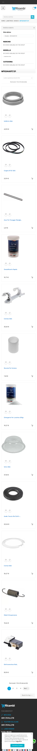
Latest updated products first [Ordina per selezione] (18, 78)
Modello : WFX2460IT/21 (11, 36)
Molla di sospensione (10, 615)
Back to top (27, 695)
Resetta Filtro (7, 56)
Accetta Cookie (17, 745)
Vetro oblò (7, 467)
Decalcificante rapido (10, 269)
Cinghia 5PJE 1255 (9, 170)
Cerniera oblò (8, 319)
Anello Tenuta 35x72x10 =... (12, 516)
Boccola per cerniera (10, 368)
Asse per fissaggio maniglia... (13, 220)
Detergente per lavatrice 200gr (14, 417)
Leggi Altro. (19, 741)
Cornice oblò (8, 566)
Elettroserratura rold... (11, 664)
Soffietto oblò (8, 121)
